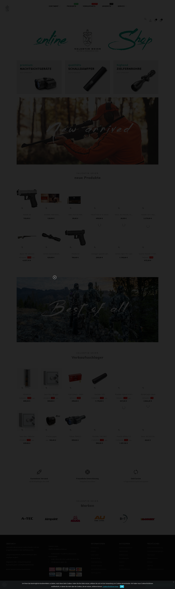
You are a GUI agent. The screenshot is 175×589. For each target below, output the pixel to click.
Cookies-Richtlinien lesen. (111, 586)
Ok (122, 586)
